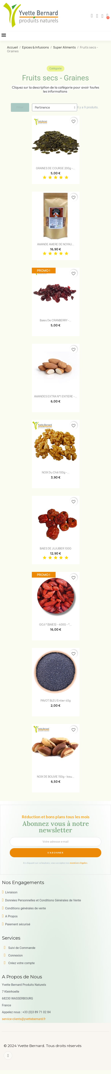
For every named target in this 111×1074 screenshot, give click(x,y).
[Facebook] (8, 1055)
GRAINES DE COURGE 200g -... (55, 168)
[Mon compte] (97, 15)
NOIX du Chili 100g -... (55, 472)
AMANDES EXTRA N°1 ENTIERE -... (55, 396)
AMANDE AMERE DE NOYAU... (55, 244)
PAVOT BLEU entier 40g (56, 700)
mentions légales (78, 862)
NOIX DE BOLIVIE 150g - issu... (55, 776)
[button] (91, 15)
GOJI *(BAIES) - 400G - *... (55, 624)
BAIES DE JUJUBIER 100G (55, 548)
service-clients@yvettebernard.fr (24, 1019)
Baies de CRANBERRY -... (55, 320)
